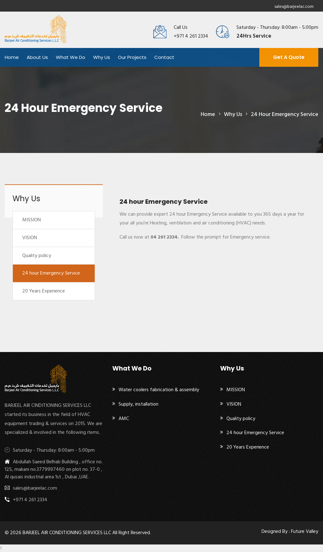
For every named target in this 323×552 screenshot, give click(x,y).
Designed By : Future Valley (290, 531)
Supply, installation (138, 404)
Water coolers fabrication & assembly (159, 390)
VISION (29, 238)
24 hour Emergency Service (51, 273)
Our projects (132, 57)
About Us (37, 57)
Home (12, 57)
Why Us (101, 57)
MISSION (31, 220)
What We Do (70, 57)
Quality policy (36, 255)
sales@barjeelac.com (294, 6)
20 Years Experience (43, 291)
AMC (124, 418)
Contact (164, 57)
